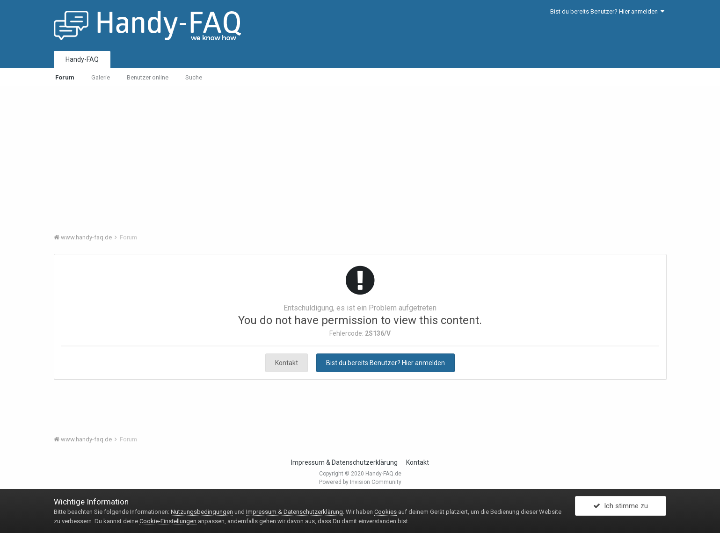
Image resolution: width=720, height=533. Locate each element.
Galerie (100, 77)
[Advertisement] (360, 156)
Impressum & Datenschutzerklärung (344, 462)
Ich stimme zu (620, 506)
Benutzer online (147, 77)
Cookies (385, 511)
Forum (64, 77)
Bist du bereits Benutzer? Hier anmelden (607, 11)
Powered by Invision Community (360, 482)
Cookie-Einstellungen (167, 521)
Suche (193, 77)
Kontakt (286, 363)
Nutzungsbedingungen (202, 511)
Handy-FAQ (82, 59)
